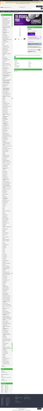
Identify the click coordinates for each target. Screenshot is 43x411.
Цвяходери (4, 230)
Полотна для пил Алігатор (6, 298)
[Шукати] (42, 8)
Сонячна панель (5, 147)
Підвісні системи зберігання (6, 263)
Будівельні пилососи (5, 49)
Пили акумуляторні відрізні (6, 340)
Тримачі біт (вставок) (5, 311)
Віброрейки (4, 141)
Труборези (4, 225)
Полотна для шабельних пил (6, 299)
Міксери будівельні (5, 58)
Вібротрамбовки (5, 137)
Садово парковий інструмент (6, 273)
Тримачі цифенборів (5, 286)
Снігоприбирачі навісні (6, 156)
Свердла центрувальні (6, 289)
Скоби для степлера (5, 41)
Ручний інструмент (5, 92)
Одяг (3, 44)
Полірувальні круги (5, 45)
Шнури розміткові (5, 214)
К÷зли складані (5, 256)
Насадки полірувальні (6, 322)
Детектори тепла (5, 191)
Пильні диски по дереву (6, 358)
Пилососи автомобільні (6, 181)
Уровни (4, 209)
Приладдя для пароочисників (7, 182)
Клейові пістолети (5, 35)
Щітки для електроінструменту (7, 323)
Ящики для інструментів (6, 239)
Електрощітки (4, 190)
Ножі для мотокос (5, 110)
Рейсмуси (4, 264)
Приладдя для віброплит (6, 134)
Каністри (4, 78)
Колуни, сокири (5, 69)
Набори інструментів (5, 343)
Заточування (4, 344)
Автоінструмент (5, 350)
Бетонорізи (4, 120)
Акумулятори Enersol (5, 151)
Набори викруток (5, 201)
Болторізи (4, 259)
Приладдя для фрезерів (6, 316)
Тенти (3, 55)
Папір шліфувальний (5, 38)
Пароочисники (5, 175)
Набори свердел (5, 290)
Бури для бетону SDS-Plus (6, 274)
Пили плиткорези (5, 277)
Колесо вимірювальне (6, 260)
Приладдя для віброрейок (6, 142)
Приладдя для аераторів (6, 103)
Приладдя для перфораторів (6, 312)
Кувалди (4, 231)
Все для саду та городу (6, 23)
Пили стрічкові (5, 281)
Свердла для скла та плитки (6, 295)
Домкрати (4, 98)
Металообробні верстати (6, 59)
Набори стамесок (5, 217)
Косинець (4, 213)
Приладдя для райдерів (6, 160)
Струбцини (4, 243)
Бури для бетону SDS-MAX (8, 12)
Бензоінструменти (5, 24)
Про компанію (16, 11)
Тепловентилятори (5, 353)
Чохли (3, 252)
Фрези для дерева (5, 331)
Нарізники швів (5, 129)
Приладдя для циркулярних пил (7, 317)
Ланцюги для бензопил (6, 362)
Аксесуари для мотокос (6, 125)
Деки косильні (5, 159)
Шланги (4, 62)
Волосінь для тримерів (6, 361)
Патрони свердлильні (6, 330)
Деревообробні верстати (6, 63)
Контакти (23, 11)
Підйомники (4, 357)
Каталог (9, 11)
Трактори (4, 152)
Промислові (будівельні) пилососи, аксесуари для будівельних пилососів (6, 89)
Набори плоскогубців (5, 218)
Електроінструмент (5, 19)
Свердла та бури (5, 77)
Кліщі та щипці (5, 255)
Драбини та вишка (5, 85)
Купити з (31, 34)
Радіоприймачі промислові (6, 185)
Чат (39, 408)
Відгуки (3, 365)
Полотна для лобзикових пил (7, 304)
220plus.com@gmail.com (5, 374)
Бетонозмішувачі (5, 29)
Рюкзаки (4, 251)
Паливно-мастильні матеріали (7, 72)
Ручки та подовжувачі (6, 236)
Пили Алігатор (5, 278)
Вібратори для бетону (6, 133)
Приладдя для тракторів (6, 155)
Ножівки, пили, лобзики (6, 200)
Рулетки (4, 212)
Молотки (4, 195)
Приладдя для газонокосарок (7, 106)
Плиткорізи (4, 86)
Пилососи (4, 270)
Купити (31, 33)
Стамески (4, 204)
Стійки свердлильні (5, 130)
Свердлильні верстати (6, 68)
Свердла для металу (5, 294)
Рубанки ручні (5, 221)
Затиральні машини (5, 138)
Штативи (4, 99)
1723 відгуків (35, 0)
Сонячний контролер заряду (6, 148)
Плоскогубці (4, 247)
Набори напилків (5, 176)
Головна (3, 11)
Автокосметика (5, 34)
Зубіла (4, 208)
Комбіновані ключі (5, 48)
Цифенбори (4, 285)
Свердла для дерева (5, 293)
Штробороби (4, 282)
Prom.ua (26, 408)
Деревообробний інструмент (6, 20)
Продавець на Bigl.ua (21, 409)
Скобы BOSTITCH (5, 165)
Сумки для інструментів (6, 240)
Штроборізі (4, 354)
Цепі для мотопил (5, 111)
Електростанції (5, 126)
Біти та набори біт (5, 171)
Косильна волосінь (5, 107)
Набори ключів (5, 52)
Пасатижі (4, 248)
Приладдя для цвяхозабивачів (7, 339)
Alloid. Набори (5, 102)
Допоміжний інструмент (6, 222)
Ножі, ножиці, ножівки (6, 73)
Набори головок (5, 216)
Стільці (4, 235)
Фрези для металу (5, 303)
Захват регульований (5, 244)
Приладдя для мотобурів (6, 363)
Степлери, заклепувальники (6, 93)
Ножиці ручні (4, 205)
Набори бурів (4, 336)
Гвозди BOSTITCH (5, 166)
